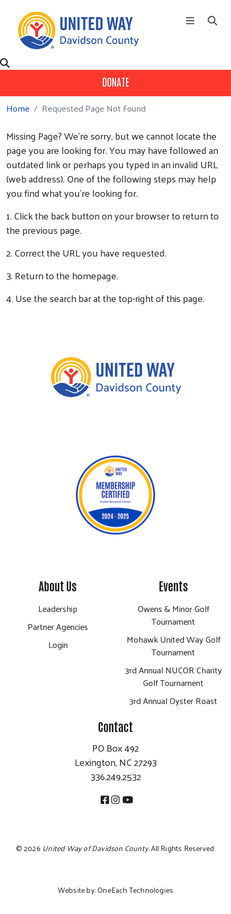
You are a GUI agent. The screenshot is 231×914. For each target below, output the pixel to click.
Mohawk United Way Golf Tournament (173, 646)
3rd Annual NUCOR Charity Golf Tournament (173, 676)
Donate (115, 81)
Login (58, 644)
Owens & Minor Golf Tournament (173, 615)
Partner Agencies (58, 626)
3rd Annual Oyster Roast (173, 700)
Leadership (57, 608)
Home (18, 108)
